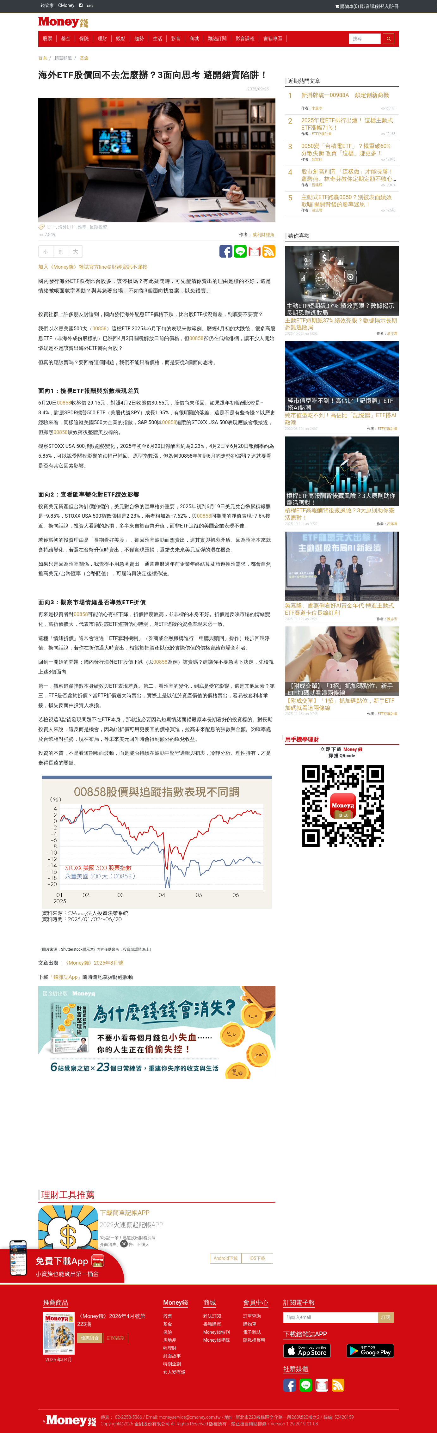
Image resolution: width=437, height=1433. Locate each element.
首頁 (42, 57)
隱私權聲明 (254, 1340)
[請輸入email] (330, 1317)
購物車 (249, 1323)
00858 (99, 329)
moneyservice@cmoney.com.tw (190, 1417)
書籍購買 (212, 1323)
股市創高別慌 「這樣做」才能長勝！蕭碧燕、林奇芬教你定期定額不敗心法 (347, 178)
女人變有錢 (174, 1372)
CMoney (66, 5)
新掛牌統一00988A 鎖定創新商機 (345, 95)
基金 (84, 57)
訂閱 (385, 1317)
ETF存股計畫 (322, 134)
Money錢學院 (216, 1340)
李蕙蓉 (317, 108)
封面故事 (172, 1355)
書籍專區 (272, 38)
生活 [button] (157, 38)
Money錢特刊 (216, 1332)
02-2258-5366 (128, 1417)
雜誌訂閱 (217, 38)
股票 (47, 38)
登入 (384, 6)
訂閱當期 (116, 1337)
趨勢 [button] (139, 38)
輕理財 (169, 1348)
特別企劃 (172, 1363)
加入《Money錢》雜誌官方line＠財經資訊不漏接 (92, 267)
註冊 (394, 6)
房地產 (169, 1340)
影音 (176, 38)
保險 (84, 38)
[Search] (365, 39)
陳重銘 (317, 159)
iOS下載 (257, 1258)
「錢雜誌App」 (65, 977)
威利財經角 (263, 234)
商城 (194, 38)
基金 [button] (66, 38)
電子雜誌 (252, 1332)
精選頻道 (63, 57)
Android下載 (226, 1258)
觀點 (121, 38)
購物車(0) (347, 6)
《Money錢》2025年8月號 (93, 963)
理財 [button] (102, 38)
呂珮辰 (317, 185)
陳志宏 (392, 619)
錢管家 (47, 5)
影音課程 (370, 6)
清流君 (317, 210)
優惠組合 (90, 1337)
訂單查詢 (252, 1316)
